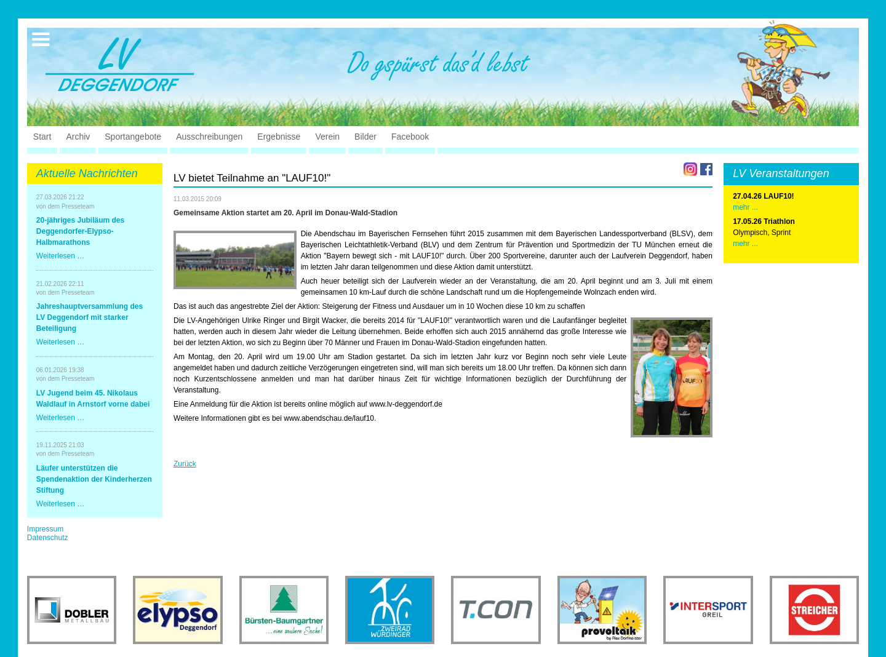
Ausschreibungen (209, 136)
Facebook (410, 136)
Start (42, 136)
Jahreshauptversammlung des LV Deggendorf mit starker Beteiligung (89, 317)
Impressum (45, 529)
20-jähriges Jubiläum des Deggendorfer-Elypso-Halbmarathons (80, 231)
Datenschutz (47, 537)
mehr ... (745, 243)
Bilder (365, 136)
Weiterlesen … (60, 256)
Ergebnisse (278, 136)
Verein (327, 136)
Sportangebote (133, 136)
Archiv (78, 136)
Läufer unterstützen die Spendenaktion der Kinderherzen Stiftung (94, 479)
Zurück (185, 464)
